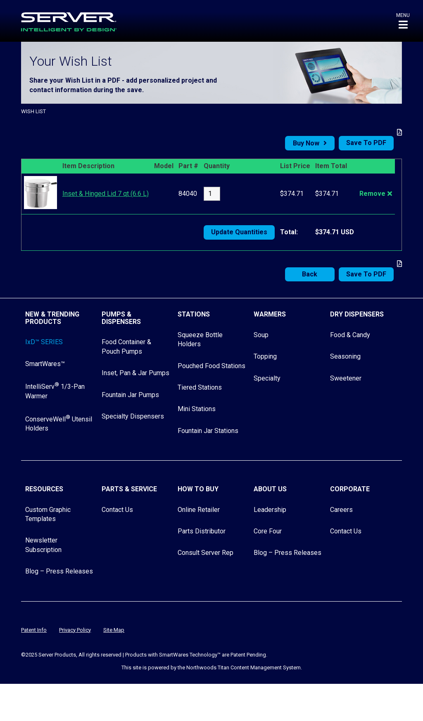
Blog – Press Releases (59, 571)
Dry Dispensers (357, 314)
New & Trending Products (52, 318)
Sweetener (345, 378)
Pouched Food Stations (211, 366)
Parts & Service (129, 489)
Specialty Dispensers (133, 416)
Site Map (113, 630)
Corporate (350, 489)
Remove (372, 194)
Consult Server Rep (205, 553)
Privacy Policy (75, 630)
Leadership (270, 510)
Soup (261, 335)
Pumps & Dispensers (121, 318)
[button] (403, 21)
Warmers (270, 314)
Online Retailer (199, 510)
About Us (270, 489)
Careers (341, 510)
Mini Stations (197, 409)
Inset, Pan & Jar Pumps (135, 373)
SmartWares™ (45, 364)
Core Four (268, 531)
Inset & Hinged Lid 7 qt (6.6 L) (105, 194)
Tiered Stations (200, 387)
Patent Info (34, 630)
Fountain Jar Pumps (130, 395)
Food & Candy (350, 335)
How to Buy (198, 489)
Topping (265, 356)
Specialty (267, 378)
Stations (194, 314)
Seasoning (345, 356)
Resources (44, 489)
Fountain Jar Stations (208, 431)
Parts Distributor (202, 531)
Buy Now (306, 143)
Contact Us (117, 510)
